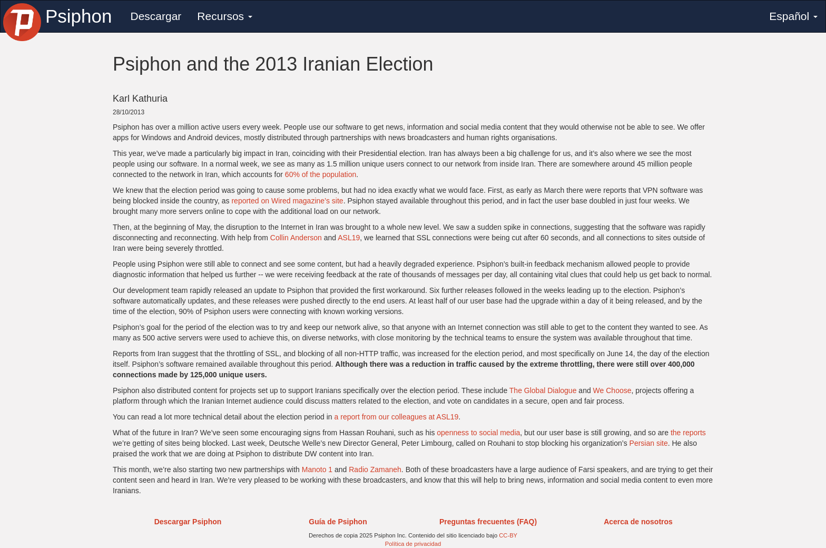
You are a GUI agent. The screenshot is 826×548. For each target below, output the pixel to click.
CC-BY (508, 535)
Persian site (649, 443)
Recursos (224, 16)
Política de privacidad (413, 544)
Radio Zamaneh (375, 469)
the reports (688, 432)
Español (793, 16)
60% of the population (320, 174)
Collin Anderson (296, 237)
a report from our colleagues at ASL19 (397, 417)
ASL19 (349, 237)
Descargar (155, 16)
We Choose (612, 390)
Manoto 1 (317, 469)
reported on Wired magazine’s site (287, 201)
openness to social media (478, 432)
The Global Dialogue (543, 390)
